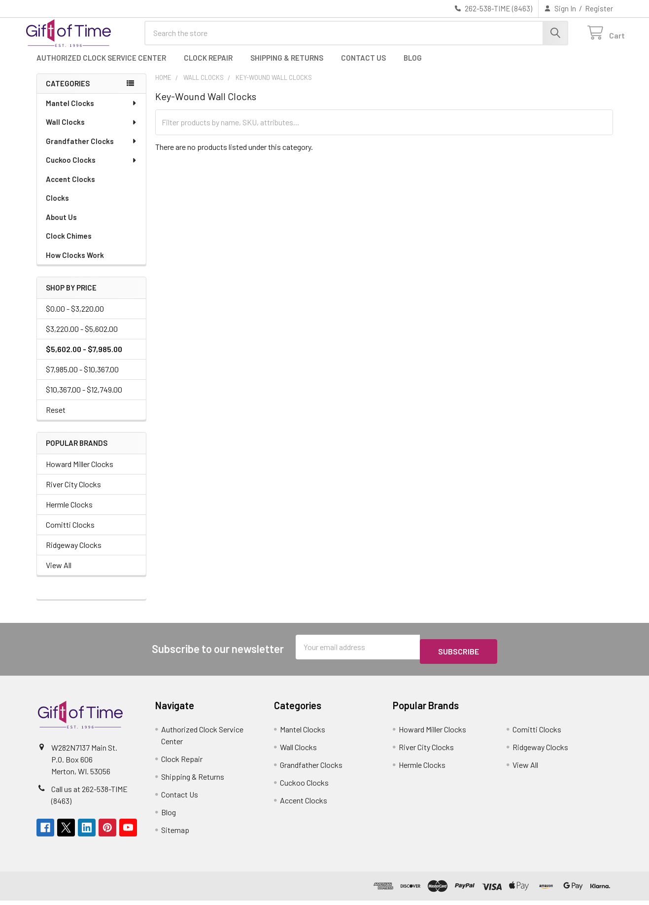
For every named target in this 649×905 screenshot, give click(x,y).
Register (599, 8)
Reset (56, 418)
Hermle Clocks (69, 513)
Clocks (57, 206)
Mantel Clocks (91, 112)
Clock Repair (208, 66)
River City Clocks (73, 493)
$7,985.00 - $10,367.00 (82, 378)
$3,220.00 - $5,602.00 (82, 337)
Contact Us (363, 66)
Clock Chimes (69, 244)
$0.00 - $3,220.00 (75, 317)
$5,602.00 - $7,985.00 (84, 357)
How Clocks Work (75, 263)
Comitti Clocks (70, 533)
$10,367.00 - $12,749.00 (84, 398)
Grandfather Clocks (91, 149)
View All (58, 574)
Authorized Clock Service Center (101, 66)
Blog (413, 66)
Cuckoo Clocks (91, 168)
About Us (61, 225)
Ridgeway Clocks (74, 553)
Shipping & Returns (286, 66)
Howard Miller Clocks (79, 472)
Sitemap (175, 834)
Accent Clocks (70, 187)
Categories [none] (68, 92)
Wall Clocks (91, 130)
